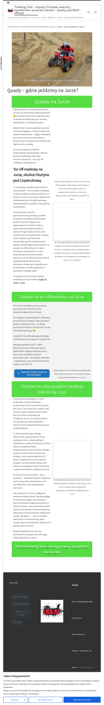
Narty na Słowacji (20, 596)
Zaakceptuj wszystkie (82, 699)
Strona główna (13, 26)
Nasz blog (17, 622)
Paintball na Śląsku (21, 604)
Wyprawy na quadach (21, 613)
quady (53, 26)
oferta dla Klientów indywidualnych (35, 26)
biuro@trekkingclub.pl (85, 667)
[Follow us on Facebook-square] (8, 2)
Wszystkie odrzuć (45, 699)
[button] (48, 83)
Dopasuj (14, 699)
